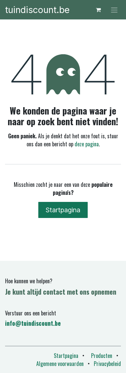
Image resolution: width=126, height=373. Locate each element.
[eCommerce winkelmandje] (98, 9)
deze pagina (87, 144)
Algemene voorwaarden (60, 364)
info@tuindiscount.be (33, 323)
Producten (101, 356)
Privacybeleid (107, 364)
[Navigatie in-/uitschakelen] (114, 10)
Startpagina (63, 210)
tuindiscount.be (37, 9)
